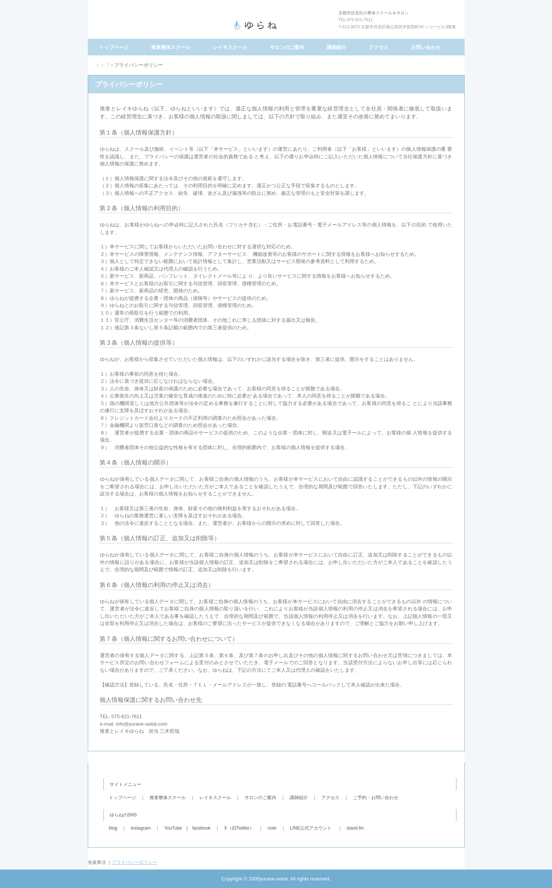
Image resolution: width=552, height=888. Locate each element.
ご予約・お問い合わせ (375, 797)
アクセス (378, 47)
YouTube (173, 828)
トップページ (113, 47)
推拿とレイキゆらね (276, 25)
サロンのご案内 (287, 47)
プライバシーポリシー (134, 862)
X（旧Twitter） (239, 828)
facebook (201, 828)
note (272, 828)
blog (113, 828)
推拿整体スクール (170, 47)
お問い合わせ (425, 47)
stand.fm (355, 828)
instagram (141, 828)
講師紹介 (336, 47)
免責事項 (97, 862)
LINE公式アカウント (311, 828)
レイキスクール (230, 47)
